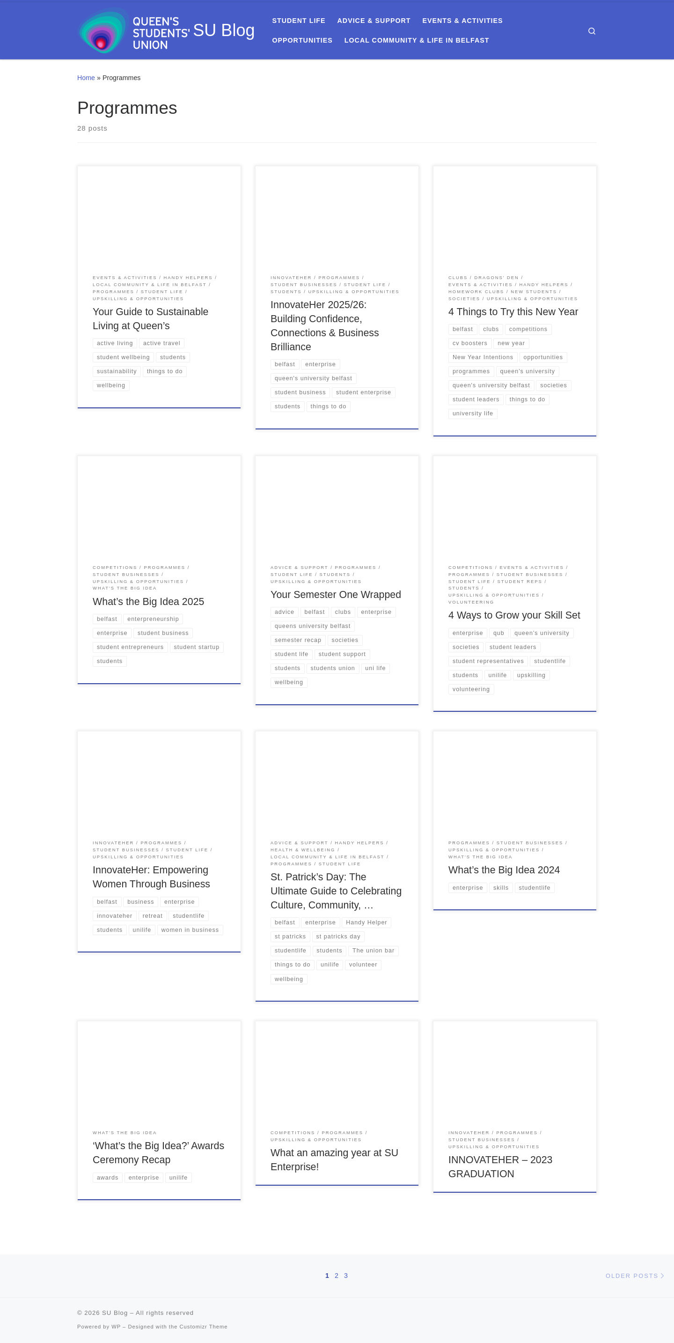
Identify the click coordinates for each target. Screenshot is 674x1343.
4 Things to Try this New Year (513, 311)
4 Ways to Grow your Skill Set (514, 615)
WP (116, 1326)
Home (86, 77)
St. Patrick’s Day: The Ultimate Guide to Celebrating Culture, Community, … (336, 891)
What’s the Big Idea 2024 (504, 870)
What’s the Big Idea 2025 (148, 601)
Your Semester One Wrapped (336, 594)
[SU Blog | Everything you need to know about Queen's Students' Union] (133, 29)
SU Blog (115, 1312)
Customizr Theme (204, 1326)
